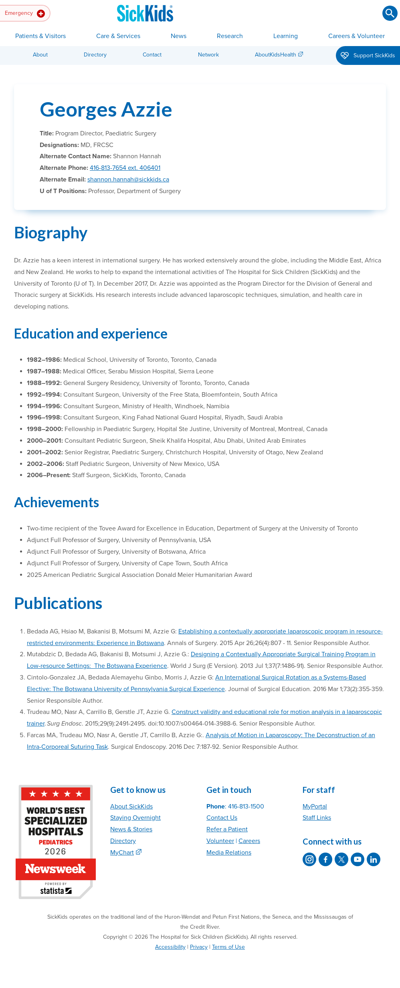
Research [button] (230, 36)
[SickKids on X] (341, 859)
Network (208, 54)
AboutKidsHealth (275, 54)
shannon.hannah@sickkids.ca (128, 179)
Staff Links (317, 818)
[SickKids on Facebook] (325, 859)
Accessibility (170, 947)
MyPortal (315, 806)
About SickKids (131, 806)
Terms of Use (228, 947)
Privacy (199, 947)
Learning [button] (285, 36)
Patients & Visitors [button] (40, 36)
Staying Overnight (135, 818)
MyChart (122, 853)
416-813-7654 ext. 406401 (125, 168)
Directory (95, 54)
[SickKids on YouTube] (357, 859)
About (40, 54)
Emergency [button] (25, 14)
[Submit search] (390, 13)
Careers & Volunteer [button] (356, 36)
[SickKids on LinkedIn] (373, 859)
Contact (152, 54)
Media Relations (228, 853)
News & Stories (131, 829)
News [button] (178, 36)
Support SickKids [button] (368, 56)
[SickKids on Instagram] (309, 859)
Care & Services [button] (118, 36)
